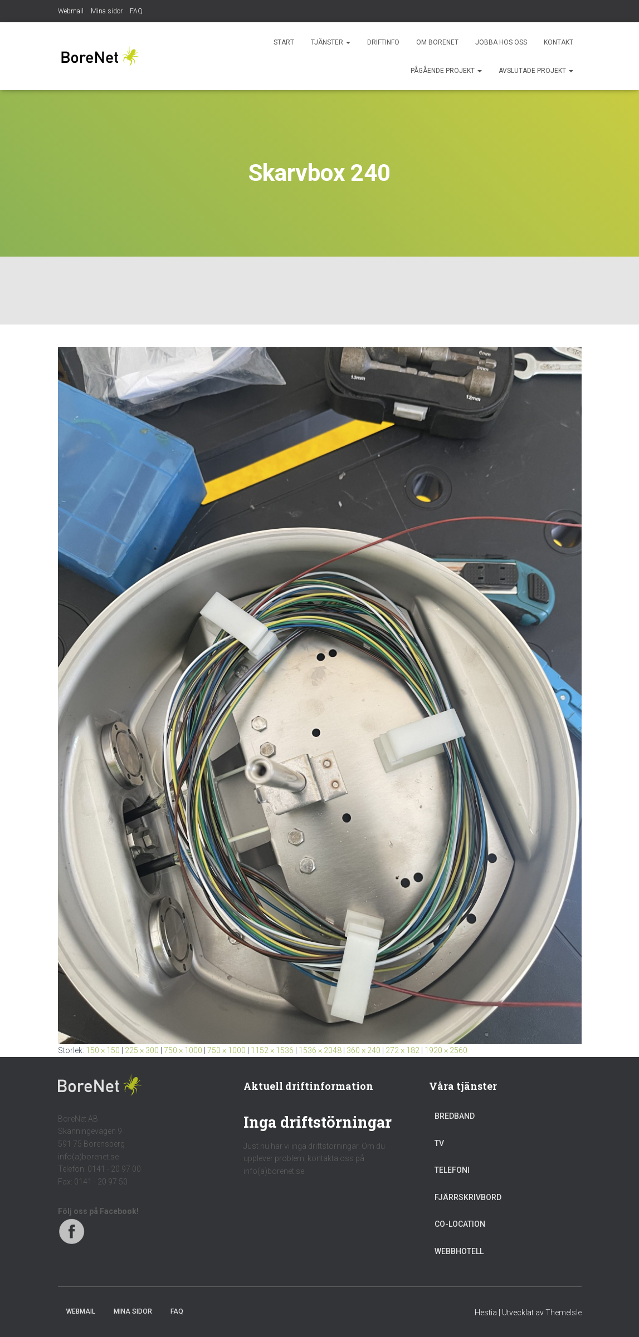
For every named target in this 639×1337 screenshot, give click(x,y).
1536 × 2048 (320, 1050)
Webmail (71, 11)
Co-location (460, 1224)
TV (439, 1143)
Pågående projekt (446, 71)
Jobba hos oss (501, 42)
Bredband (455, 1116)
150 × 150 (103, 1050)
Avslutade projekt (536, 71)
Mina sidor (107, 11)
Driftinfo (383, 42)
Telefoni (452, 1170)
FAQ (136, 11)
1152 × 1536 (272, 1050)
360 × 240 (364, 1050)
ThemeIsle (563, 1312)
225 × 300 (142, 1050)
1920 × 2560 (446, 1050)
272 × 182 (403, 1050)
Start (284, 42)
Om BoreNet (437, 42)
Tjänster (330, 42)
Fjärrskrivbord (468, 1197)
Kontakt (558, 42)
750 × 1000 (183, 1050)
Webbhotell (459, 1251)
